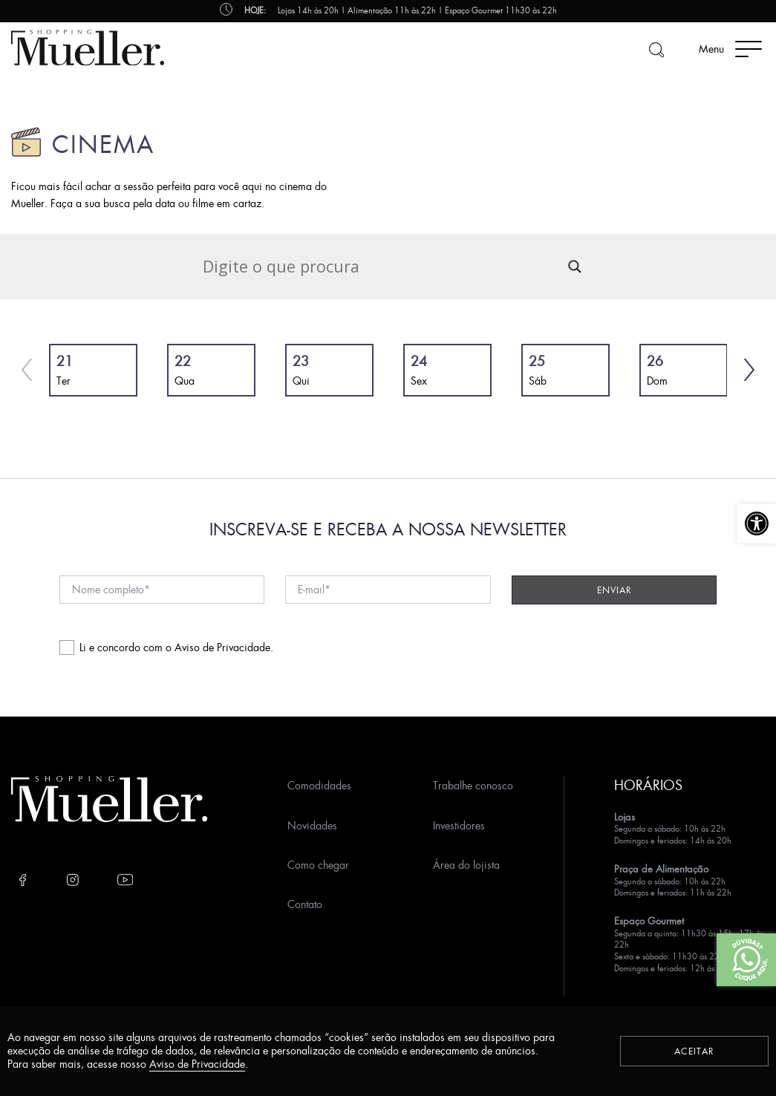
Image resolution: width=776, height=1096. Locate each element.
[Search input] (382, 266)
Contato (304, 904)
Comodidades (319, 785)
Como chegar (318, 865)
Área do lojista (466, 865)
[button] (756, 523)
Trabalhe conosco (473, 785)
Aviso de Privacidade (222, 647)
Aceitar (694, 1051)
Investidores (459, 825)
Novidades (312, 825)
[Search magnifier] (574, 266)
